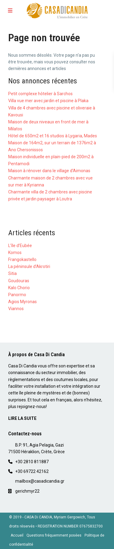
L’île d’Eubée (20, 245)
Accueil (17, 535)
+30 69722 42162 (32, 471)
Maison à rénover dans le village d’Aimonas (49, 170)
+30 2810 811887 (32, 461)
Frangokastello (22, 259)
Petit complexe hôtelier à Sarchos (40, 93)
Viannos (16, 308)
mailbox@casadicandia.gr (39, 481)
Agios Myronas (22, 301)
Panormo (17, 294)
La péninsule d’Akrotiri (29, 266)
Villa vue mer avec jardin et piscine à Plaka (48, 100)
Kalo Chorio (19, 287)
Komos (15, 252)
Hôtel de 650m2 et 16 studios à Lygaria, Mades (52, 135)
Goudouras (18, 280)
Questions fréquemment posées (53, 535)
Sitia (12, 273)
